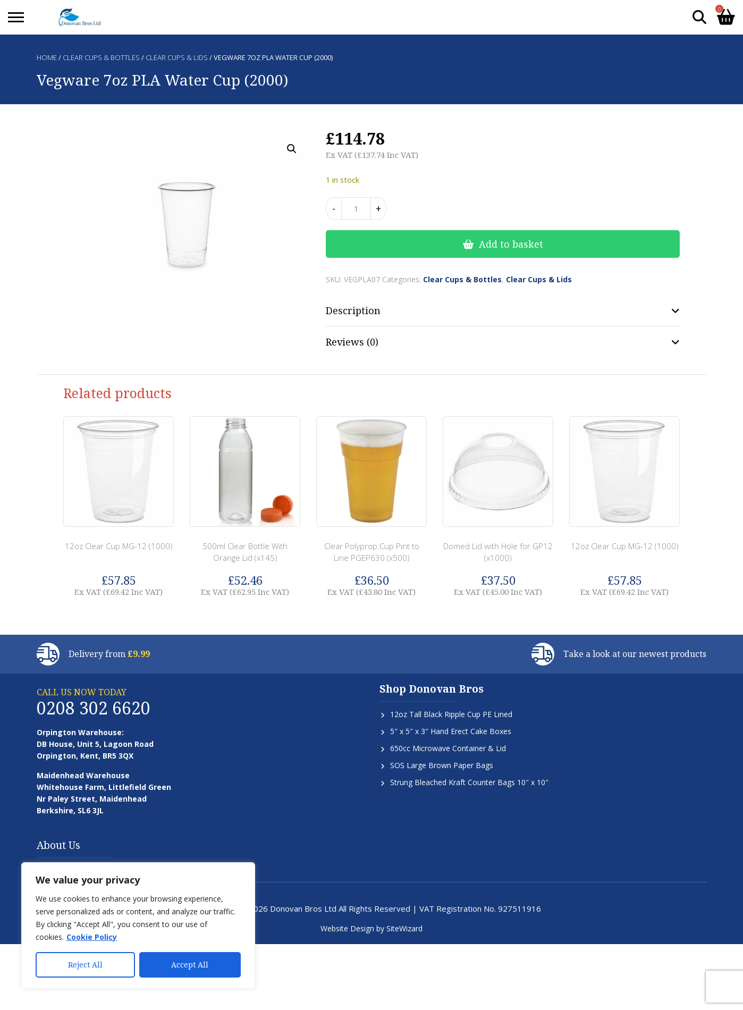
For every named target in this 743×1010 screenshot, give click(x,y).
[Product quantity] (356, 208)
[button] (291, 148)
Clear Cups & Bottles (101, 57)
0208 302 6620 (93, 707)
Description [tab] (353, 310)
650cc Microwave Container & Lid (448, 748)
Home (47, 57)
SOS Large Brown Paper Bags (441, 765)
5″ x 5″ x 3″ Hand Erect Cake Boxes (450, 731)
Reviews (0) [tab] (352, 341)
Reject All (85, 965)
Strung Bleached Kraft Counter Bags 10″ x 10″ (469, 782)
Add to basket (511, 244)
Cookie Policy (91, 937)
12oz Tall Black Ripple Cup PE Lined (451, 714)
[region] (138, 925)
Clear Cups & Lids (177, 57)
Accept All (189, 965)
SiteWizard (404, 928)
